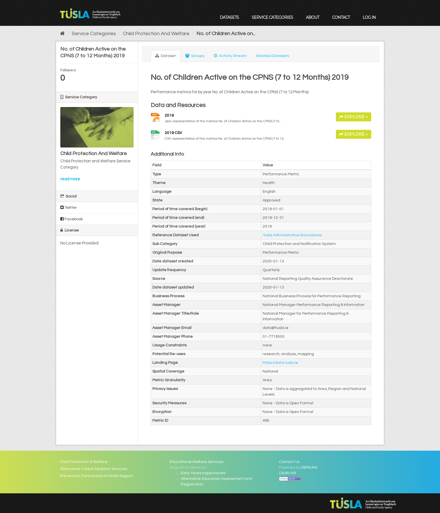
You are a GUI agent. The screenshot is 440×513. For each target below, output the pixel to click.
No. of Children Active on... (225, 33)
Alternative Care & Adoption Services (93, 469)
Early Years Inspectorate (203, 473)
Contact (341, 17)
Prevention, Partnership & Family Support (96, 476)
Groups (194, 56)
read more (70, 179)
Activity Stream (230, 56)
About (312, 17)
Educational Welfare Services (196, 462)
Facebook (71, 219)
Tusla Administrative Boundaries (292, 235)
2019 (169, 115)
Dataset (165, 56)
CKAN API (287, 473)
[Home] (62, 33)
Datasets (229, 17)
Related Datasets (272, 56)
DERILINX (309, 467)
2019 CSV (173, 133)
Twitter (68, 207)
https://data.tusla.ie (280, 363)
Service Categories (272, 17)
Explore (353, 116)
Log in (369, 17)
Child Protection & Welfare (83, 462)
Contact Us (289, 462)
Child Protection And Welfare (156, 33)
